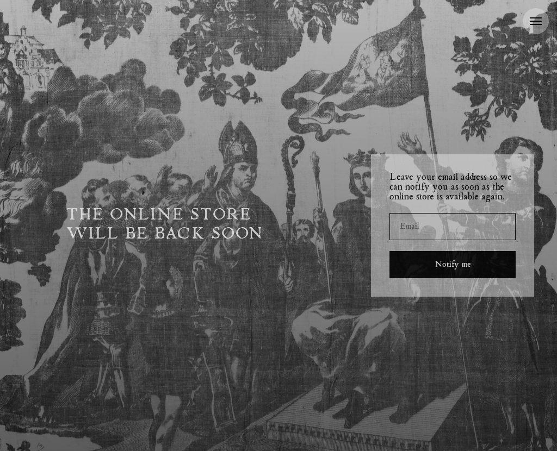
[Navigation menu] (536, 21)
